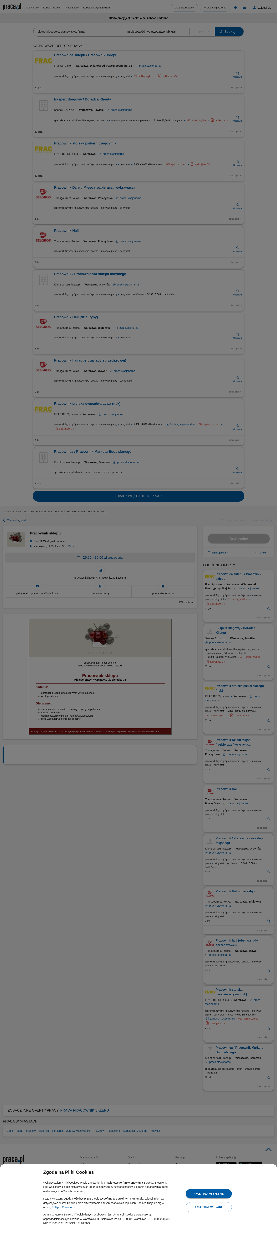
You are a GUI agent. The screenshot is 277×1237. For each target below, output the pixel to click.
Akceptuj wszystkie (209, 1193)
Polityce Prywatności (64, 1207)
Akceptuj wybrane (209, 1207)
